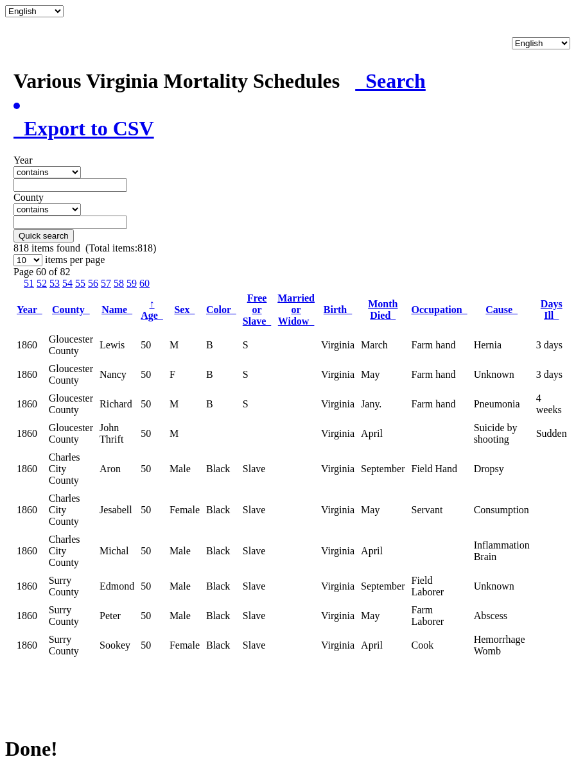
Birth (338, 309)
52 (42, 283)
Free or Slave (257, 310)
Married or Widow (296, 310)
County (71, 309)
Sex (184, 309)
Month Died (382, 309)
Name (116, 309)
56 (93, 283)
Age (152, 309)
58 (119, 283)
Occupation (439, 309)
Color (221, 309)
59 (132, 283)
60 (144, 283)
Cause (501, 309)
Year (29, 309)
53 (54, 283)
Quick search (44, 236)
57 (106, 283)
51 (29, 283)
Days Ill (552, 309)
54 (67, 283)
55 (80, 283)
